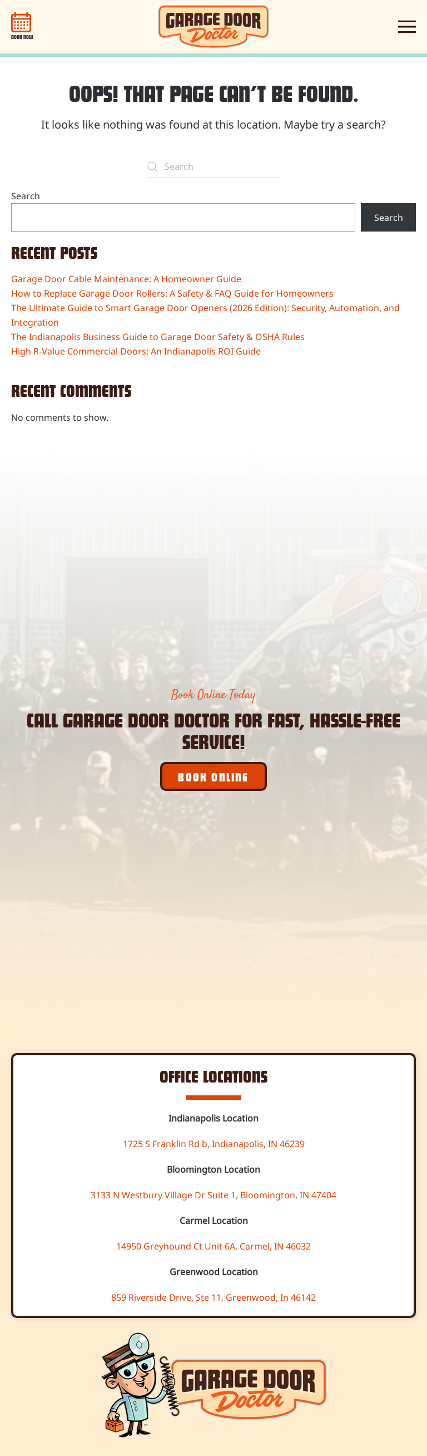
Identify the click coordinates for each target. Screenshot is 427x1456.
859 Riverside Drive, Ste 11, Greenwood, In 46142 (213, 1297)
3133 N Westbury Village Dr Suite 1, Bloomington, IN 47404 (213, 1195)
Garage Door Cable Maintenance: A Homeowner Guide (126, 279)
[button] (407, 26)
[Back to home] (213, 26)
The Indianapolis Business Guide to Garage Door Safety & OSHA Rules (158, 337)
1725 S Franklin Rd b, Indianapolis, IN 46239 (214, 1144)
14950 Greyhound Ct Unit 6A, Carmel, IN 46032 (213, 1246)
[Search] (213, 166)
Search (25, 196)
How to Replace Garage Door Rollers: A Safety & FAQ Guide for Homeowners (172, 293)
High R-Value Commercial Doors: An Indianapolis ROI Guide (136, 351)
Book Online (213, 776)
